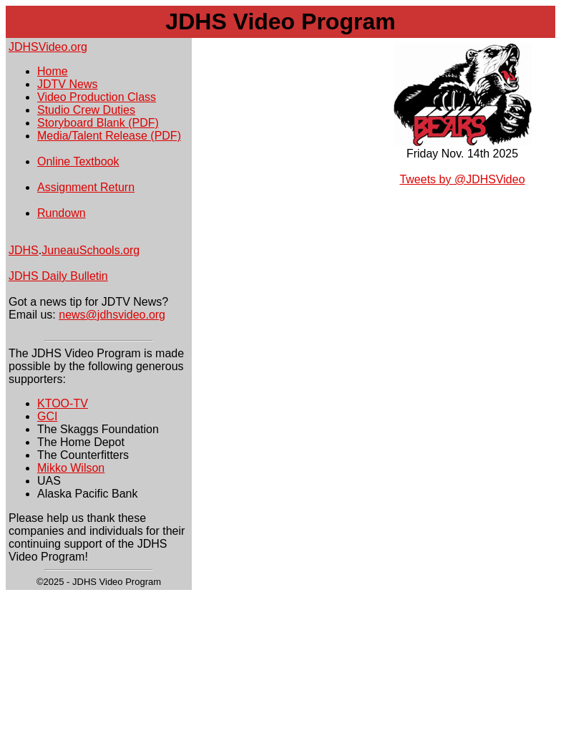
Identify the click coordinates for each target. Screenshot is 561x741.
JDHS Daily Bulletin (58, 276)
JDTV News (67, 84)
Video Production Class (96, 97)
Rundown (61, 213)
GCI (47, 416)
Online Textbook (78, 161)
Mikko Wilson (70, 468)
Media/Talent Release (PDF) (109, 136)
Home (52, 71)
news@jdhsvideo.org (112, 315)
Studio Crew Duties (86, 110)
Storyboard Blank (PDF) (98, 123)
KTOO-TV (62, 403)
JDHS (24, 250)
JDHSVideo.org (48, 47)
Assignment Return (86, 187)
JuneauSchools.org (91, 250)
